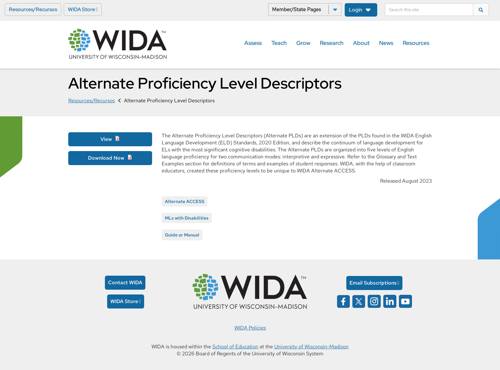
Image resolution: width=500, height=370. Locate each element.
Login (355, 9)
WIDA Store (81, 9)
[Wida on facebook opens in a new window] (343, 300)
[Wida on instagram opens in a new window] (374, 300)
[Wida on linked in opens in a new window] (389, 300)
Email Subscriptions (373, 282)
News (386, 43)
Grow (303, 43)
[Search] (429, 9)
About (361, 43)
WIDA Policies (250, 327)
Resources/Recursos (33, 9)
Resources (416, 43)
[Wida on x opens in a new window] (358, 300)
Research (331, 43)
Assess (253, 43)
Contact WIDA (125, 282)
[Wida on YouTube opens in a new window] (405, 300)
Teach (279, 43)
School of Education (235, 346)
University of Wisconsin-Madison (311, 346)
